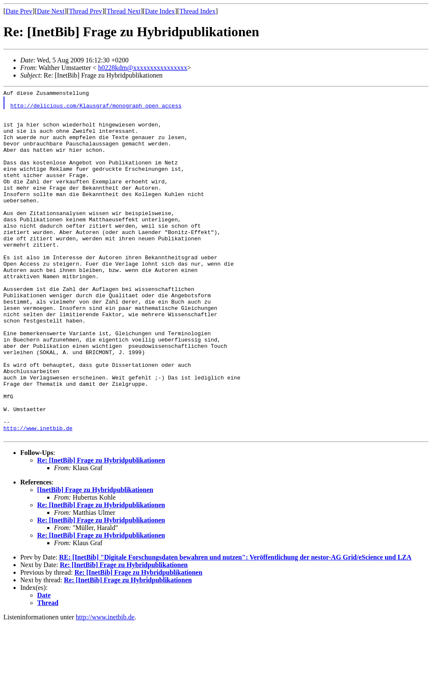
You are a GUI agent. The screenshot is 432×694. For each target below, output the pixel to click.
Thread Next (123, 11)
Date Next (51, 11)
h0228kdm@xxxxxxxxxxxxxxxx (142, 67)
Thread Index (197, 11)
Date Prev (18, 11)
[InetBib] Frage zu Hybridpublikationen (95, 559)
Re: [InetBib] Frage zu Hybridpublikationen (101, 529)
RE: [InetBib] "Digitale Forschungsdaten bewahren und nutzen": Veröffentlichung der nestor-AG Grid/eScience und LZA (235, 626)
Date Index (160, 11)
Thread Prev (85, 11)
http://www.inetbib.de (38, 496)
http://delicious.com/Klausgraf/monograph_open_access (96, 109)
